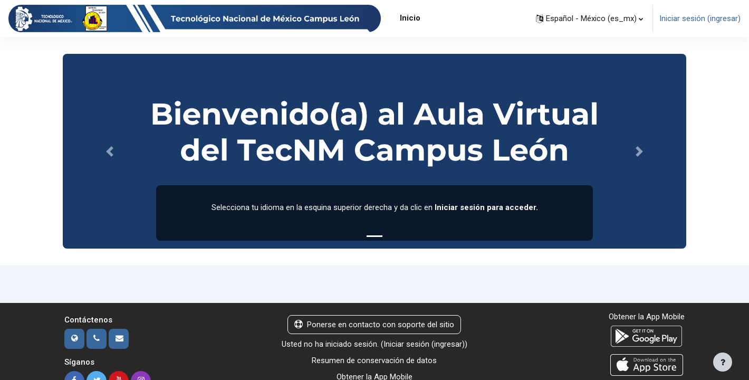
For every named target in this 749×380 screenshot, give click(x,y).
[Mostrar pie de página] (722, 362)
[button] (589, 18)
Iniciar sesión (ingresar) (700, 18)
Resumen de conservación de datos (374, 361)
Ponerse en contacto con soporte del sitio (374, 325)
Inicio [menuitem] (410, 18)
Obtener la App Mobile (647, 317)
